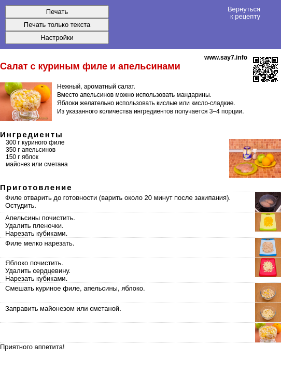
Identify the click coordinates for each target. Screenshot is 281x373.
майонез (18, 164)
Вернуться (244, 12)
